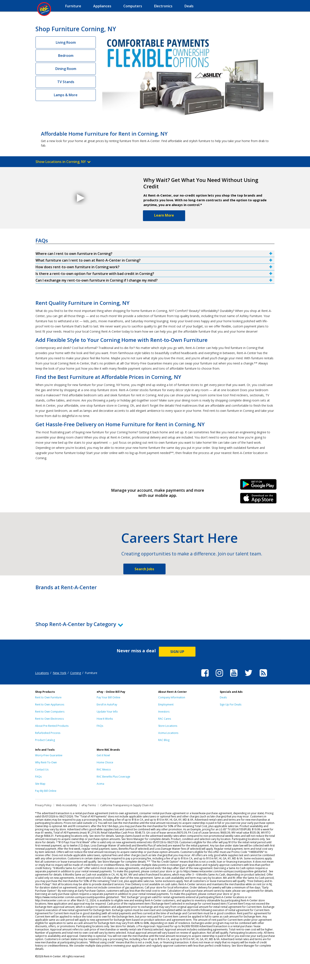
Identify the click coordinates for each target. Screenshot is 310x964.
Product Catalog (45, 740)
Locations (42, 673)
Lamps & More (66, 95)
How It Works (105, 719)
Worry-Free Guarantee (48, 755)
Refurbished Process (47, 733)
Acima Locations (168, 733)
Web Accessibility (66, 805)
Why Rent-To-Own (46, 762)
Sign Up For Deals (230, 704)
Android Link (258, 486)
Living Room (66, 42)
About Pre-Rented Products (51, 726)
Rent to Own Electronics (49, 719)
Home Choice (105, 762)
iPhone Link (258, 499)
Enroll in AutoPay (107, 704)
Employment (166, 704)
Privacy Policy (43, 805)
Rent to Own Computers (49, 711)
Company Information (171, 697)
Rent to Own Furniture (48, 697)
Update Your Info (107, 711)
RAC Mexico (104, 769)
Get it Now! (103, 755)
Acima (100, 784)
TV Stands (65, 81)
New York (59, 673)
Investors (163, 711)
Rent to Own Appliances (49, 704)
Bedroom (65, 55)
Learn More (164, 215)
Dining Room (65, 68)
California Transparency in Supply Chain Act (126, 805)
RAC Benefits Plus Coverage (113, 776)
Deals (223, 697)
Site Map (40, 784)
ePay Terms (89, 805)
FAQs (100, 726)
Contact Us (41, 769)
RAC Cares (164, 719)
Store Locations (167, 726)
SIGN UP (177, 651)
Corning (75, 673)
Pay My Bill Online (45, 791)
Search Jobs (144, 569)
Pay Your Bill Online (108, 697)
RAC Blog (163, 740)
